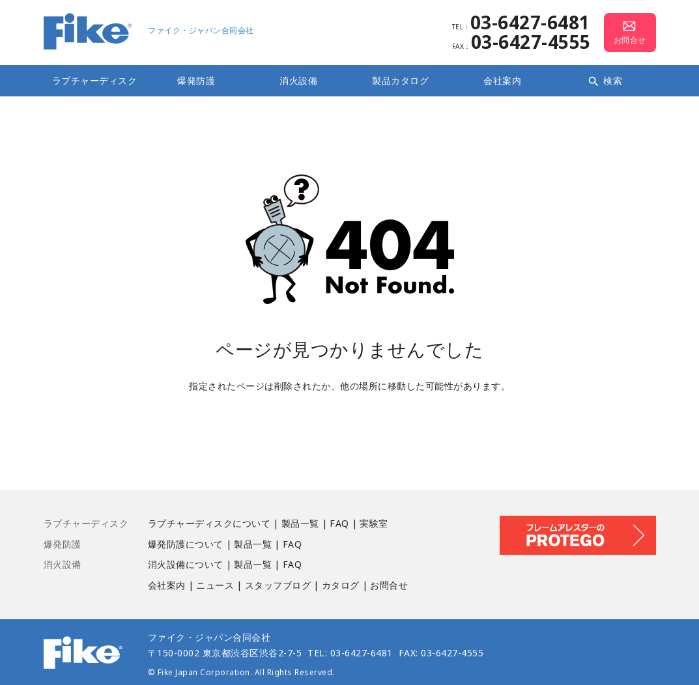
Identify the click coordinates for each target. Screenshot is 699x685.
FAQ (339, 523)
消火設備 (298, 80)
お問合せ (389, 585)
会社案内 (502, 80)
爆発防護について (185, 544)
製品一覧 (300, 523)
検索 (604, 80)
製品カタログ (400, 80)
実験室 (374, 523)
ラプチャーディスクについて (209, 523)
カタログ (341, 585)
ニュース (215, 585)
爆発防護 (196, 80)
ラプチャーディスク (94, 80)
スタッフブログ (278, 585)
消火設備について (185, 564)
